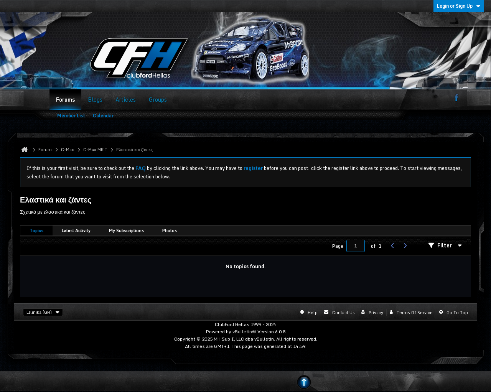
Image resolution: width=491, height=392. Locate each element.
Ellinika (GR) (42, 312)
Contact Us (343, 312)
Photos (169, 230)
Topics (36, 230)
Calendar (103, 115)
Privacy (376, 312)
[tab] (36, 231)
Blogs (95, 99)
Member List (71, 115)
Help (313, 312)
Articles (125, 99)
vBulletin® (244, 331)
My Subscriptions (126, 230)
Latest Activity (76, 230)
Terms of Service (415, 312)
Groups (158, 99)
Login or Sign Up (458, 6)
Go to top (457, 312)
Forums (65, 99)
